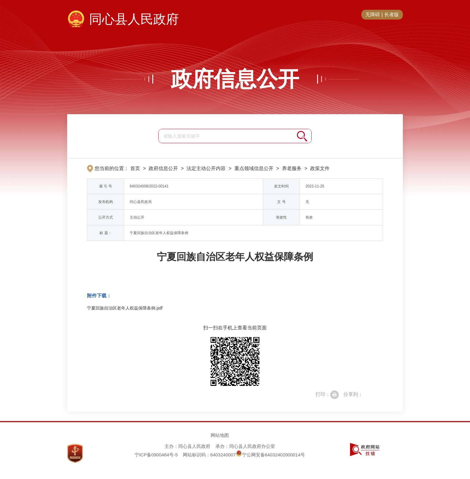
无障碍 (372, 14)
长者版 (391, 14)
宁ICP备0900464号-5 (156, 454)
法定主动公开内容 (206, 168)
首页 (135, 168)
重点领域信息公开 (253, 168)
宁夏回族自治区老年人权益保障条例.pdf (124, 308)
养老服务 (292, 168)
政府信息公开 (235, 79)
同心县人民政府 (134, 19)
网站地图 (220, 435)
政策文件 (320, 168)
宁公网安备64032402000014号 (270, 454)
